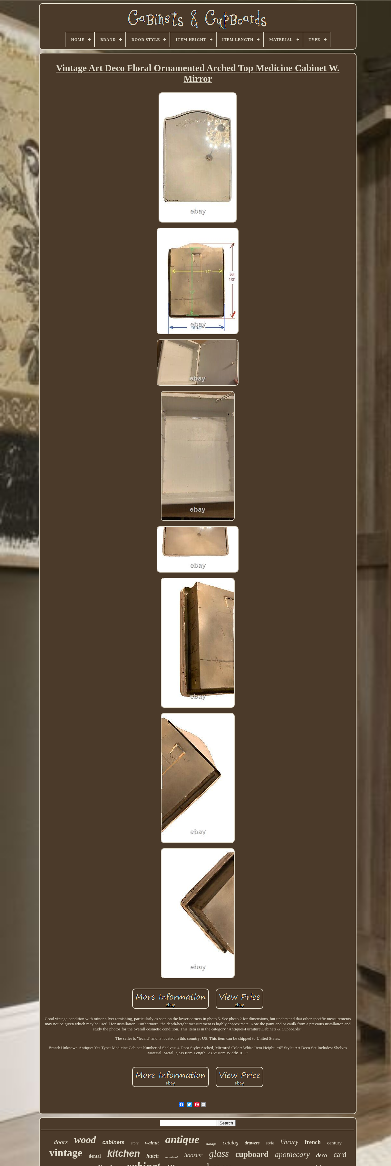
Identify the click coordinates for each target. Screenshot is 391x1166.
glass (219, 1153)
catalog (230, 1142)
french (313, 1142)
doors (61, 1142)
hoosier (193, 1155)
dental (95, 1156)
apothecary (292, 1154)
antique (182, 1139)
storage (211, 1144)
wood (85, 1139)
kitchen (123, 1153)
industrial (171, 1157)
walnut (152, 1142)
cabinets (113, 1142)
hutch (152, 1156)
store (135, 1143)
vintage (66, 1153)
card (340, 1155)
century (334, 1142)
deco (321, 1155)
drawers (252, 1143)
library (289, 1141)
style (270, 1143)
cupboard (252, 1154)
